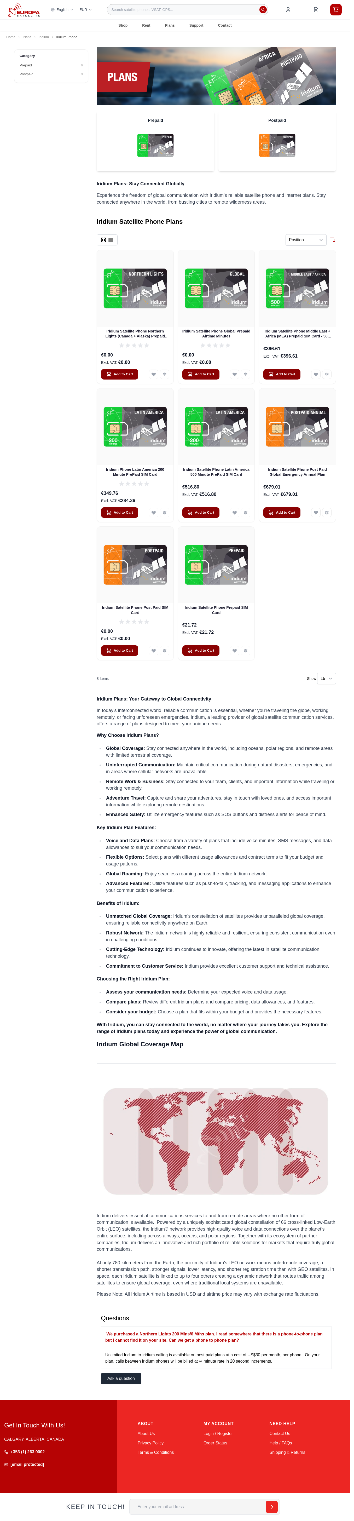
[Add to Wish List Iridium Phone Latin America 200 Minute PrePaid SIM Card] (153, 512)
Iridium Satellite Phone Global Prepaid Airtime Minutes (216, 333)
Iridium (44, 37)
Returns (298, 1452)
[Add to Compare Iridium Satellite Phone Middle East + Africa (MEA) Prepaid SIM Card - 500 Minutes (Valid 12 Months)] (327, 374)
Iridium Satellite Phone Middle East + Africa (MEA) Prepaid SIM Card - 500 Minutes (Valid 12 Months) (297, 334)
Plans (170, 25)
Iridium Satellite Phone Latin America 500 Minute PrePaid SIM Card (216, 472)
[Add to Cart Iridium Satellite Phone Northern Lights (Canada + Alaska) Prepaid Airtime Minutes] (119, 374)
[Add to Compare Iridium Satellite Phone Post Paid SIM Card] (164, 650)
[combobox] (187, 9)
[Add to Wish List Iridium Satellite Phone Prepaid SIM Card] (234, 650)
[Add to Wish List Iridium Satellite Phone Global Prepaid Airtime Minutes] (234, 374)
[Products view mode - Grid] (103, 240)
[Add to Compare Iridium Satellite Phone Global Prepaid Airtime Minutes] (245, 374)
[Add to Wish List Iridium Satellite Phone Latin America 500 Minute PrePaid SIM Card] (234, 512)
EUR (85, 10)
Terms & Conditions (156, 1452)
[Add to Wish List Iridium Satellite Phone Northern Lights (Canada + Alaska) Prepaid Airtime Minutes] (153, 374)
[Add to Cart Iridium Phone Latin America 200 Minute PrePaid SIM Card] (119, 512)
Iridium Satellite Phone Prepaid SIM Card (216, 610)
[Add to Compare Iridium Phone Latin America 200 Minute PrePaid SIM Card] (164, 512)
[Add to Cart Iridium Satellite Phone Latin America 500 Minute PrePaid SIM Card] (200, 512)
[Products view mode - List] (111, 240)
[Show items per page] (326, 678)
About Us (146, 1433)
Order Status (215, 1443)
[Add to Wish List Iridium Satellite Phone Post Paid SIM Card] (153, 650)
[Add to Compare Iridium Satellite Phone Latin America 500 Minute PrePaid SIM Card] (245, 512)
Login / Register (218, 1433)
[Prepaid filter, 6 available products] (51, 65)
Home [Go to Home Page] (10, 37)
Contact (225, 25)
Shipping (278, 1452)
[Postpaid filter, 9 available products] (51, 74)
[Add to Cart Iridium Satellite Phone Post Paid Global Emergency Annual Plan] (281, 512)
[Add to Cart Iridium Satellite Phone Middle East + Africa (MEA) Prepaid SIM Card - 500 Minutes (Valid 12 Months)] (281, 374)
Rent (146, 25)
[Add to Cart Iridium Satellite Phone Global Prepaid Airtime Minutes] (200, 374)
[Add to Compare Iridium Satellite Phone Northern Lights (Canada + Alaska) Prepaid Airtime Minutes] (164, 374)
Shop (122, 25)
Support (196, 25)
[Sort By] (306, 240)
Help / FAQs (281, 1443)
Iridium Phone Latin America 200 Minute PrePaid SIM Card (135, 472)
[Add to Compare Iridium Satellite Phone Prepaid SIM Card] (245, 650)
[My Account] (288, 9)
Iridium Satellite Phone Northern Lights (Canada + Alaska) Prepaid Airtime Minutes (135, 334)
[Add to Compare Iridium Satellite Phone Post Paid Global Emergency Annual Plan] (327, 512)
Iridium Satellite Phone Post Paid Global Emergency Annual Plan (297, 472)
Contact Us (280, 1433)
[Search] (263, 9)
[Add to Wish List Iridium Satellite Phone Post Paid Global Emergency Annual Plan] (316, 512)
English (62, 10)
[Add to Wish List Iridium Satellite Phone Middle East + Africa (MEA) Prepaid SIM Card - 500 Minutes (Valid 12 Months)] (316, 374)
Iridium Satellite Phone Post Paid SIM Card (135, 610)
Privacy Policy (151, 1443)
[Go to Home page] (24, 9)
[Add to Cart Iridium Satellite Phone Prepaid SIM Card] (200, 650)
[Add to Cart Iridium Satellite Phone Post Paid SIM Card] (119, 650)
